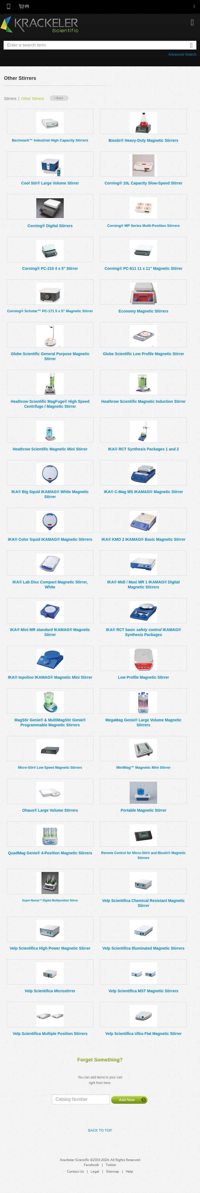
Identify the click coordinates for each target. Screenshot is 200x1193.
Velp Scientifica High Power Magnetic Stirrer (50, 948)
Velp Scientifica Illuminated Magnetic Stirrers (143, 948)
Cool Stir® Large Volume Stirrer (50, 183)
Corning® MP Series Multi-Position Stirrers (143, 226)
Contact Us (75, 1171)
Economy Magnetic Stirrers (143, 311)
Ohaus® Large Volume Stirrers (50, 810)
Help (129, 1171)
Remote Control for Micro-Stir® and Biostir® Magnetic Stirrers (143, 855)
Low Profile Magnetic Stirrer (143, 677)
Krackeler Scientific (39, 25)
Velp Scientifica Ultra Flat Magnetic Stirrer (143, 1033)
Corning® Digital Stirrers (50, 226)
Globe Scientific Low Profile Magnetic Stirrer (143, 354)
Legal (95, 1171)
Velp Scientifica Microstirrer (50, 991)
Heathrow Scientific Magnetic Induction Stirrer (143, 401)
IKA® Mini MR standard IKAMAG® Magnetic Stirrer (50, 632)
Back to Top (100, 1130)
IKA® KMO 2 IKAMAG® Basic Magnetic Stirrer (143, 539)
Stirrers (10, 98)
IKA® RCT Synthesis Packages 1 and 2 (143, 449)
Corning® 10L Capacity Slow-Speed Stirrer (143, 183)
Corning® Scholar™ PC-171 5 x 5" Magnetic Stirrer (50, 311)
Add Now (129, 1100)
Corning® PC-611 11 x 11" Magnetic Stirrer (143, 268)
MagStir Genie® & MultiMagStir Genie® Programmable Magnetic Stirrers (50, 722)
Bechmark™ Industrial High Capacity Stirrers (50, 140)
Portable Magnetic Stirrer (143, 810)
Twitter (111, 1165)
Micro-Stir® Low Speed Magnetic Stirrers (50, 768)
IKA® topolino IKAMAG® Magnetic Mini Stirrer (50, 677)
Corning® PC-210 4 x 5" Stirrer (50, 268)
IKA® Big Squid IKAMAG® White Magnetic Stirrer (50, 494)
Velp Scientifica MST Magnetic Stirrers (143, 991)
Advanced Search (182, 54)
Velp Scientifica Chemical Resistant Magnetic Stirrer (143, 903)
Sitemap (112, 1171)
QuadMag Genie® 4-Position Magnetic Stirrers (50, 853)
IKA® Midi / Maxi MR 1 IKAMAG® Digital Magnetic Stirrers (143, 584)
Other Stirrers (32, 98)
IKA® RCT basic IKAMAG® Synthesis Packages (143, 632)
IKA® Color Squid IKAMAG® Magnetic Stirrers (50, 539)
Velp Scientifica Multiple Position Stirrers (50, 1033)
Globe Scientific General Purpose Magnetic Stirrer (50, 356)
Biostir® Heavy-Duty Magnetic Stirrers (143, 140)
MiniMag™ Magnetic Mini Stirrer (143, 767)
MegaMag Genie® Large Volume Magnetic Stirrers (143, 722)
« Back (59, 98)
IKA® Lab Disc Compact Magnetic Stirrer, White (50, 584)
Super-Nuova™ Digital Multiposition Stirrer (50, 900)
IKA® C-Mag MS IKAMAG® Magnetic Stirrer (143, 492)
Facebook (91, 1165)
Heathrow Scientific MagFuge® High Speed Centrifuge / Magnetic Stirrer (50, 404)
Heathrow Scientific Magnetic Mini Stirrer (50, 449)
